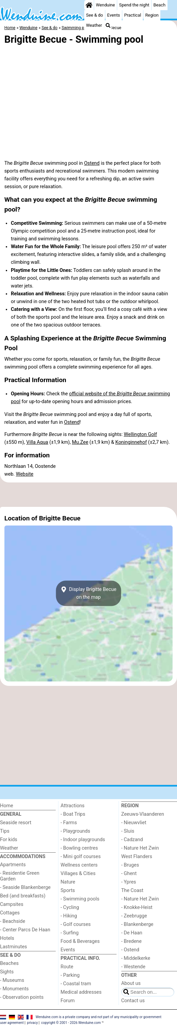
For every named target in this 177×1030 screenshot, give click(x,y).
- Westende (133, 967)
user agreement (12, 1023)
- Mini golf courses (80, 856)
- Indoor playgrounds (82, 840)
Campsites (11, 904)
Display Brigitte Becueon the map (88, 593)
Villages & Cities (77, 873)
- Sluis (127, 831)
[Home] (89, 5)
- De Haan (131, 933)
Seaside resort (15, 823)
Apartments (13, 865)
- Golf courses (75, 924)
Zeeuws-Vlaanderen (142, 814)
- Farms (68, 823)
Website (25, 474)
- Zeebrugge (134, 916)
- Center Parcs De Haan (25, 930)
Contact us (133, 1001)
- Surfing (69, 933)
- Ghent (129, 873)
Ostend (92, 163)
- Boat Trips (72, 814)
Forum (67, 1001)
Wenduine (105, 4)
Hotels (7, 938)
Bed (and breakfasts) (23, 896)
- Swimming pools (79, 899)
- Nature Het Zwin (140, 848)
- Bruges (130, 865)
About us (131, 983)
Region (151, 15)
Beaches (9, 963)
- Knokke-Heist (137, 907)
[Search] (108, 25)
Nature (67, 882)
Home (6, 806)
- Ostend (130, 950)
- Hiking (68, 916)
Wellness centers (79, 865)
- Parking (69, 975)
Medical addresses (81, 992)
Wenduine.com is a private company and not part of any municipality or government (98, 1016)
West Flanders (136, 856)
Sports (67, 890)
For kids (8, 840)
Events (113, 15)
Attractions (72, 806)
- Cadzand (132, 840)
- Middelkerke (135, 958)
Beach (159, 4)
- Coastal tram (75, 984)
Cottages (10, 913)
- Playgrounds (75, 831)
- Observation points (21, 997)
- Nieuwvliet (133, 823)
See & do (94, 15)
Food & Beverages (80, 941)
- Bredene (131, 941)
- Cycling (69, 907)
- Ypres (128, 882)
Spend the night (134, 4)
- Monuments (14, 989)
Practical (132, 15)
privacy (32, 1023)
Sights (7, 972)
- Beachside (12, 921)
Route (66, 967)
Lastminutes (13, 947)
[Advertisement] (88, 494)
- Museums (12, 980)
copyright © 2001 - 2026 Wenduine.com (71, 1023)
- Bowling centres (79, 848)
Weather (94, 25)
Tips (5, 831)
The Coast (132, 890)
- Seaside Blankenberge (25, 887)
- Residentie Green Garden (19, 876)
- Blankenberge (137, 924)
